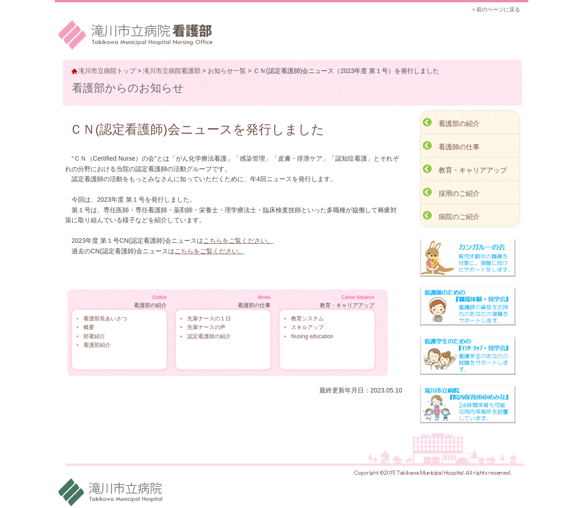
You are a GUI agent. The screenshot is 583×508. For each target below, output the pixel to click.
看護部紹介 (97, 345)
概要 (88, 327)
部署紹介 (94, 336)
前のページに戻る (498, 9)
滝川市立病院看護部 (171, 70)
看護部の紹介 (459, 123)
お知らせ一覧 (227, 70)
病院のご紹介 (459, 216)
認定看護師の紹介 (209, 336)
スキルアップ (307, 327)
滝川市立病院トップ (107, 70)
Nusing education (312, 336)
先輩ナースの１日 (209, 318)
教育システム (307, 318)
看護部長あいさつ (105, 318)
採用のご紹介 (459, 193)
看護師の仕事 (459, 147)
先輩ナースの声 (206, 327)
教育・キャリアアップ (473, 170)
